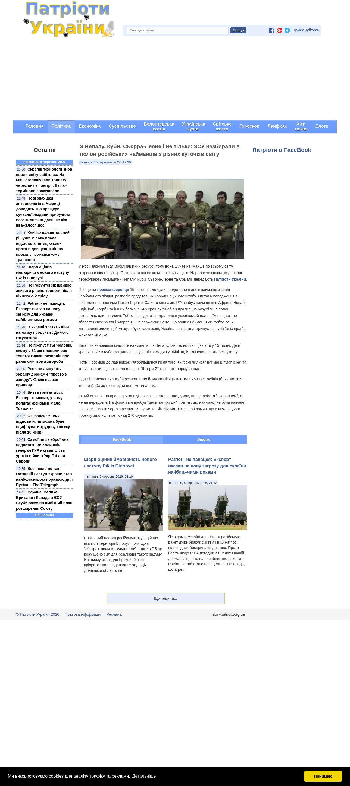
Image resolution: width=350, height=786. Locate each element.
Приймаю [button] (323, 776)
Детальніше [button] (144, 776)
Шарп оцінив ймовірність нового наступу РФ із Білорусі (42, 272)
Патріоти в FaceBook (281, 150)
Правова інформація (83, 614)
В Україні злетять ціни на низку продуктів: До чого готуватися (42, 332)
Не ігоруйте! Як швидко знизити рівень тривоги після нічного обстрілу (44, 290)
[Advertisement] (175, 79)
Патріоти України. (230, 279)
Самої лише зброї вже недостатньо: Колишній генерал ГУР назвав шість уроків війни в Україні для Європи (42, 450)
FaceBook (122, 439)
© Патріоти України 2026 (37, 614)
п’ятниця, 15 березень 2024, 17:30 (105, 162)
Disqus (203, 439)
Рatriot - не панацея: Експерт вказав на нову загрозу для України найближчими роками (207, 465)
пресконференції (113, 289)
